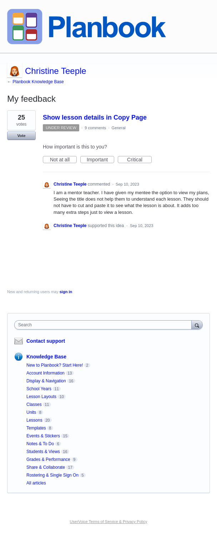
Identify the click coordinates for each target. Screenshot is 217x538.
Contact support (45, 340)
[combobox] (104, 324)
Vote (21, 136)
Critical (139, 160)
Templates (36, 428)
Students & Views (43, 451)
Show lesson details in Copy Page (95, 117)
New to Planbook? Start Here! (54, 365)
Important (100, 160)
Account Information (45, 373)
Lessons (34, 420)
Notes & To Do (40, 443)
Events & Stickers (43, 435)
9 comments (95, 128)
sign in (66, 292)
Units (31, 412)
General (119, 128)
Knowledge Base (46, 356)
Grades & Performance (48, 459)
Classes (34, 404)
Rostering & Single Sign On (52, 475)
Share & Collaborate (45, 467)
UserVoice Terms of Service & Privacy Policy (108, 521)
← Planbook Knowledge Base (35, 81)
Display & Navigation (46, 380)
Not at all (63, 160)
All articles (36, 483)
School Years (38, 388)
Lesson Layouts (41, 396)
